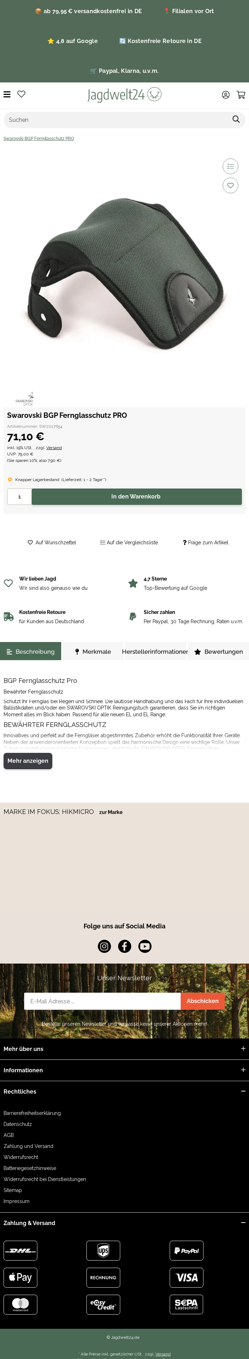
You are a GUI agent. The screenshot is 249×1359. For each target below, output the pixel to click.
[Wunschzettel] (21, 94)
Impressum (17, 1201)
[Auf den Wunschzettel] (230, 185)
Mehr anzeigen (27, 760)
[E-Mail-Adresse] (102, 1001)
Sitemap (13, 1190)
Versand (54, 447)
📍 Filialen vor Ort (188, 11)
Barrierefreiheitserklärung (32, 1113)
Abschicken (203, 1001)
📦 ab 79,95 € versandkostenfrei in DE (88, 11)
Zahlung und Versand (28, 1146)
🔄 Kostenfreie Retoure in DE (160, 41)
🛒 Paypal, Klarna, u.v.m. (124, 71)
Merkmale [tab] (93, 651)
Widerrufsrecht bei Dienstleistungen (45, 1179)
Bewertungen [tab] (218, 651)
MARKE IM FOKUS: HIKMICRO (50, 811)
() (84, 479)
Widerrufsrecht (21, 1157)
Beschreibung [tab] (31, 651)
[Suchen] (116, 120)
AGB (9, 1135)
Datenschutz (18, 1124)
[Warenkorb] (241, 95)
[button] (225, 95)
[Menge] (19, 497)
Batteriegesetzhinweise (30, 1168)
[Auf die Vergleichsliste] (230, 166)
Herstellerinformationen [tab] (155, 651)
